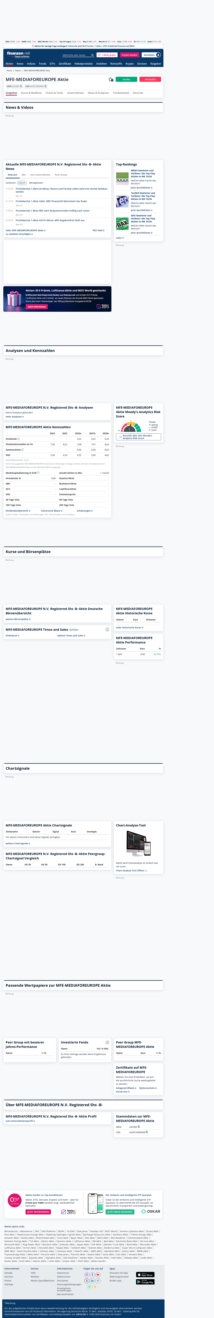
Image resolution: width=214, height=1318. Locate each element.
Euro (119, 41)
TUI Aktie (34, 1241)
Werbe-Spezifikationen (43, 1281)
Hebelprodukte (84, 63)
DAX (7, 41)
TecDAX (71, 1231)
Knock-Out (123, 1091)
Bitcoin (102, 41)
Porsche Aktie (48, 1254)
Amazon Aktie (11, 1237)
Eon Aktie (121, 1254)
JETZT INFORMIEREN (38, 1211)
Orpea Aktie (152, 1231)
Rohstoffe (116, 63)
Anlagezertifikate (126, 1088)
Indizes (31, 63)
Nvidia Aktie (27, 1237)
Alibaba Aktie (131, 1257)
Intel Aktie (116, 1257)
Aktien (9, 63)
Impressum (63, 1273)
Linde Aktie (146, 1257)
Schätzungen (85, 510)
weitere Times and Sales (71, 635)
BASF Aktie (102, 1237)
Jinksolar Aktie (67, 1244)
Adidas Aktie (86, 1257)
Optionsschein (148, 1088)
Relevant (12, 174)
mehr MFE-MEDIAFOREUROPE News (26, 230)
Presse (7, 1281)
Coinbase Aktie (64, 1251)
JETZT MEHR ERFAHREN (120, 1211)
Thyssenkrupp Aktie (14, 1254)
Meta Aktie (33, 1254)
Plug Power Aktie (31, 1244)
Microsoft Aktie (12, 1244)
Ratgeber (155, 63)
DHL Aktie (90, 1237)
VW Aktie (96, 1241)
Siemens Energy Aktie (15, 1241)
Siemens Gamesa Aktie (132, 1231)
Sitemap (8, 1284)
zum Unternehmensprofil (20, 1120)
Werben (35, 1277)
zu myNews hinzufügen (19, 233)
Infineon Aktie (47, 1251)
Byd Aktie (109, 1241)
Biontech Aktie (50, 1244)
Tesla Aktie (62, 1237)
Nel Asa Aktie (147, 1241)
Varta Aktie (108, 1254)
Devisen (142, 63)
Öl (135, 41)
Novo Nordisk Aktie (27, 1251)
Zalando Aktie (36, 1257)
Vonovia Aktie (136, 1254)
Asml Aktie (24, 1261)
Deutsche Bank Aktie (127, 1241)
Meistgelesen (36, 182)
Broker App (115, 1281)
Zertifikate (65, 63)
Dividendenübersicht (18, 510)
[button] (107, 54)
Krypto (130, 63)
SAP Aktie (96, 1244)
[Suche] (92, 55)
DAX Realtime (48, 1231)
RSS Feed (98, 230)
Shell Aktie (83, 1261)
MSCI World (43, 41)
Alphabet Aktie (112, 1251)
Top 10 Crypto (65, 41)
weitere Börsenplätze (18, 619)
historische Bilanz (51, 510)
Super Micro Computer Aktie (137, 1247)
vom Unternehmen (40, 174)
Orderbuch (12, 635)
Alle (24, 174)
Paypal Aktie (62, 1247)
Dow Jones (82, 1231)
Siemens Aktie (63, 1241)
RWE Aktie (9, 1251)
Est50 (24, 41)
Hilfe (33, 1273)
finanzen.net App (119, 1273)
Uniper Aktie (68, 1261)
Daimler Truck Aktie (114, 1244)
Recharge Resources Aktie (96, 1234)
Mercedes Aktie (148, 1244)
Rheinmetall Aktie (45, 1237)
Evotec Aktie (10, 1261)
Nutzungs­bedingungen (69, 1284)
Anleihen (101, 63)
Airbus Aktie (128, 1251)
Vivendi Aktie (95, 1247)
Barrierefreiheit (65, 1294)
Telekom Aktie (78, 1247)
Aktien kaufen (98, 1261)
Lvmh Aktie (54, 1261)
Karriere (8, 1277)
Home (9, 70)
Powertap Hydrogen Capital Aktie (63, 1234)
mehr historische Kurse (129, 627)
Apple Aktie (83, 1244)
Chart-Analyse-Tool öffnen (131, 870)
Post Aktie (9, 1234)
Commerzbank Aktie (137, 1237)
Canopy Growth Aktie (15, 1257)
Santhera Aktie (120, 1234)
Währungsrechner (119, 1277)
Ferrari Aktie (29, 1247)
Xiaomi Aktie (93, 1254)
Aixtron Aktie (39, 1261)
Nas (84, 41)
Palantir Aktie (82, 1251)
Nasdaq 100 (96, 1231)
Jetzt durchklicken (141, 187)
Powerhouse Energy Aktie (30, 1234)
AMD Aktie (96, 1251)
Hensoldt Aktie (46, 1247)
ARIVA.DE (81, 1314)
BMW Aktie (142, 1251)
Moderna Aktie (112, 1247)
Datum (22, 182)
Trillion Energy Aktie (141, 1234)
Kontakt (8, 1273)
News (20, 63)
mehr (120, 237)
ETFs (52, 63)
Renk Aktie (132, 1244)
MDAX (61, 1231)
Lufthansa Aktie (82, 1241)
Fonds (42, 63)
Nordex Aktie (102, 1257)
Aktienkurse (26, 1231)
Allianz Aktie (47, 1241)
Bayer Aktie (77, 1237)
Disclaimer (62, 1281)
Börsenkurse (11, 1231)
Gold (150, 41)
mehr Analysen (15, 416)
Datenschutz (63, 1277)
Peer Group (61, 174)
